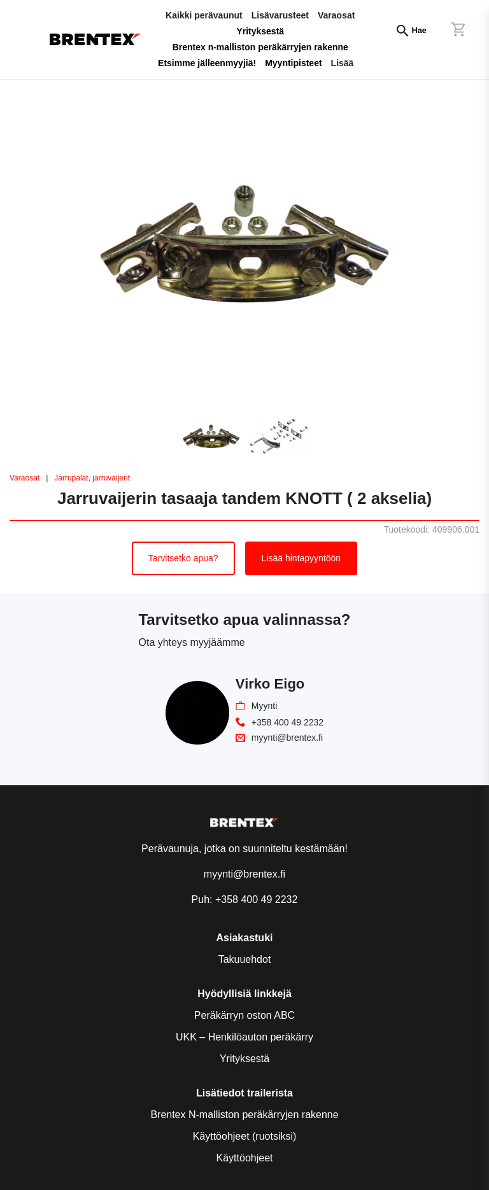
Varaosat (24, 477)
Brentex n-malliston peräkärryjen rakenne (260, 47)
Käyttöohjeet (244, 1157)
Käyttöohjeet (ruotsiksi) (245, 1136)
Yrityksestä (260, 31)
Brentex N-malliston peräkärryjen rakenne (244, 1114)
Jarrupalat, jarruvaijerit (92, 477)
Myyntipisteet (293, 63)
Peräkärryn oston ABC (244, 1015)
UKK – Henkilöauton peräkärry (244, 1037)
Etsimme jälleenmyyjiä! (207, 63)
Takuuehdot (244, 959)
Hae (419, 30)
